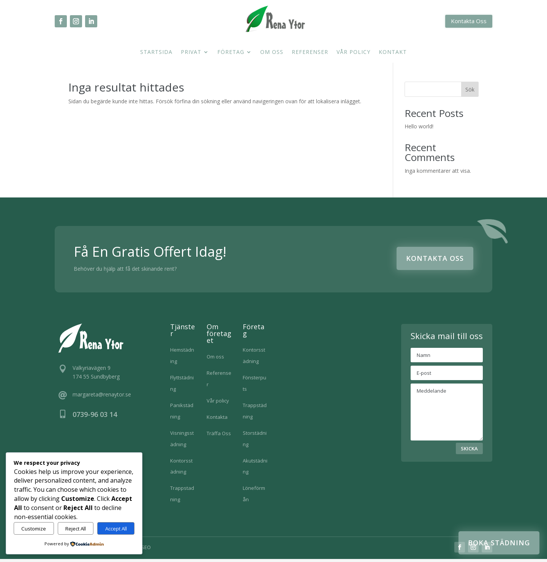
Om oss (271, 52)
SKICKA (469, 451)
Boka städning (499, 542)
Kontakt (393, 52)
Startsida (156, 52)
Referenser (310, 52)
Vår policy (353, 52)
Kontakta (217, 420)
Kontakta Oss (469, 21)
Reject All (75, 528)
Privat (191, 52)
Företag (230, 52)
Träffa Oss (219, 436)
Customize (33, 528)
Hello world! (419, 129)
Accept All (116, 528)
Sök (469, 92)
